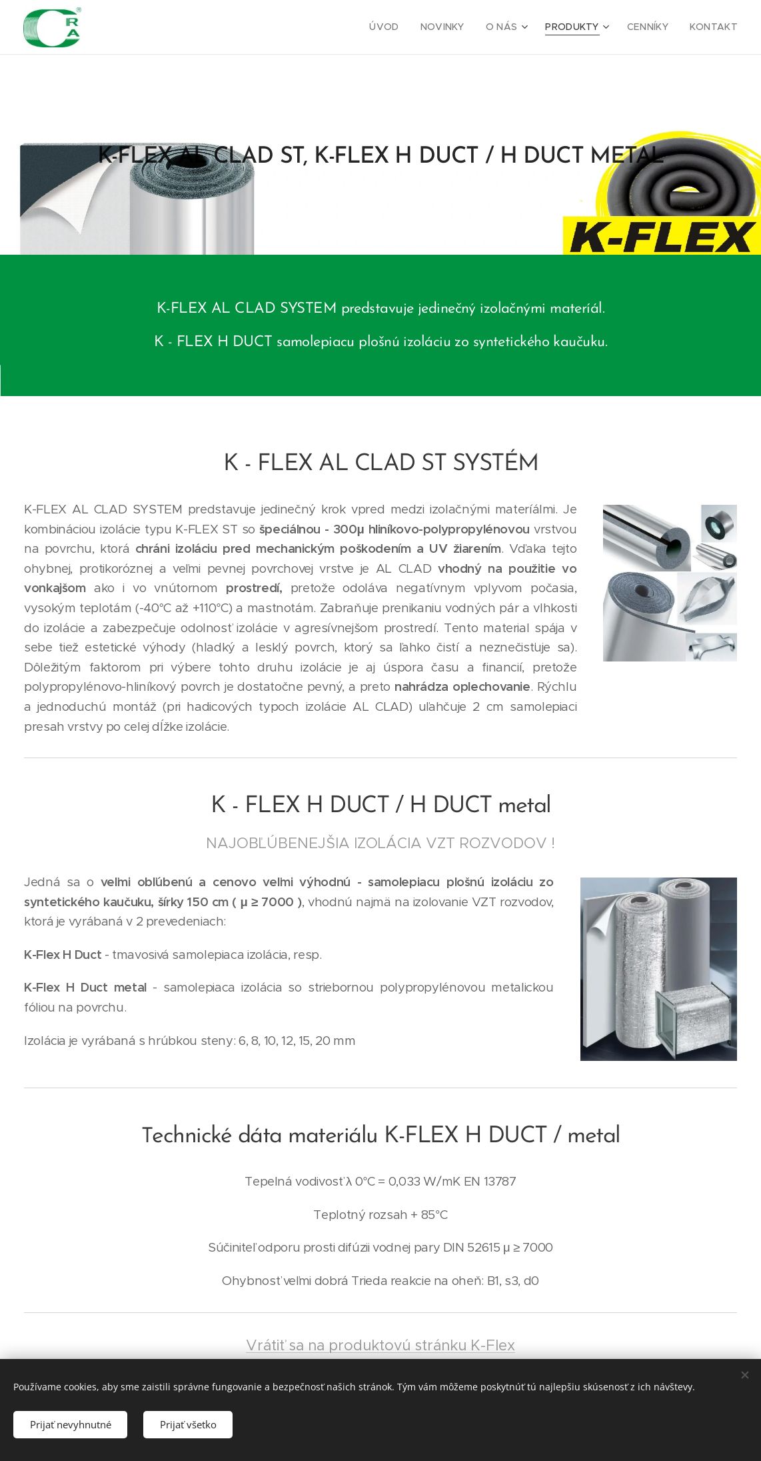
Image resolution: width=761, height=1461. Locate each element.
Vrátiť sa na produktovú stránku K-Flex (380, 1345)
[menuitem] (405, 27)
